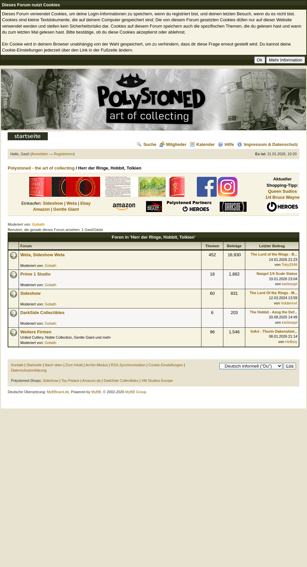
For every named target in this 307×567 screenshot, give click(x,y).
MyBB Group (135, 392)
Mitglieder (173, 144)
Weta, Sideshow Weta (42, 254)
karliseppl (289, 284)
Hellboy (291, 342)
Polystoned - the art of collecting (41, 168)
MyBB (96, 392)
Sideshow (53, 203)
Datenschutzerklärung (28, 370)
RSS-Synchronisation (128, 365)
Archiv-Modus (96, 365)
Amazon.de (91, 381)
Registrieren (63, 154)
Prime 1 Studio (35, 274)
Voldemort (289, 303)
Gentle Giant (66, 209)
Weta (72, 203)
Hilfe (226, 144)
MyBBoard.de (58, 392)
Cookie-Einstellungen (165, 365)
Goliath (50, 266)
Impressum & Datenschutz (267, 144)
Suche (146, 144)
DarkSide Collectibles (42, 312)
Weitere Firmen (35, 331)
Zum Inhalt (74, 365)
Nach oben (53, 365)
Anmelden (40, 154)
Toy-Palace (70, 381)
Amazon (41, 209)
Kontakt (17, 365)
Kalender (202, 144)
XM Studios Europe (157, 381)
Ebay (85, 203)
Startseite (33, 365)
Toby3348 (289, 265)
